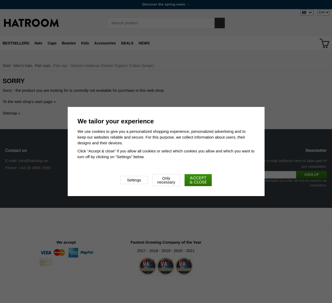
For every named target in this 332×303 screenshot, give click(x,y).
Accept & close (198, 180)
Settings (134, 180)
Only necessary (166, 180)
